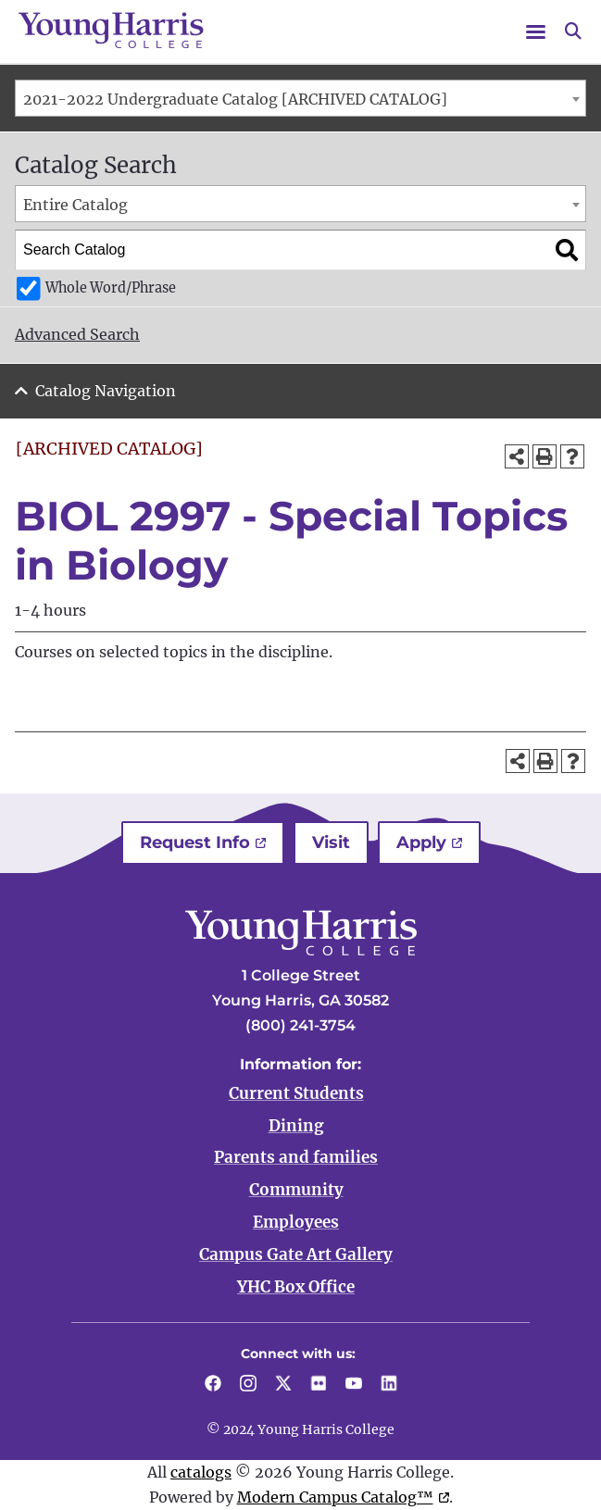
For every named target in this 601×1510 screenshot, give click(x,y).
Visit (331, 842)
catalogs (201, 1472)
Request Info (195, 842)
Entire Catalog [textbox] (75, 204)
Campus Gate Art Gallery (296, 1254)
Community (296, 1189)
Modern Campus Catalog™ (335, 1497)
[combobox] (300, 98)
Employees (296, 1222)
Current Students (296, 1093)
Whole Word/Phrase (110, 288)
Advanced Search (77, 334)
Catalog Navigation (105, 390)
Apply (421, 842)
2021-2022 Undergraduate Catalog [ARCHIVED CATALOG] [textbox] (235, 99)
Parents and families (296, 1157)
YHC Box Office (296, 1287)
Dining (296, 1126)
